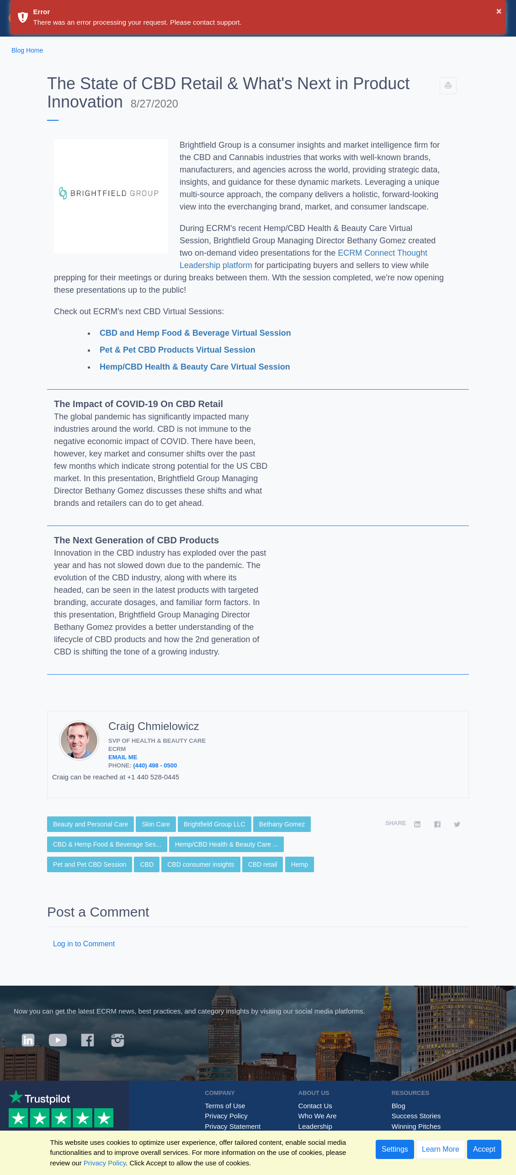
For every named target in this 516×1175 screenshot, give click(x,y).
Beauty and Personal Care (90, 824)
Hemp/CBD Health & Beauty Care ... (226, 844)
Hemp (299, 864)
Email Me (122, 757)
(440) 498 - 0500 (155, 765)
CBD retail (262, 864)
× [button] (499, 11)
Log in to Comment (84, 944)
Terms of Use (225, 1106)
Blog (398, 1106)
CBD (147, 864)
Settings (395, 1149)
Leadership (315, 1126)
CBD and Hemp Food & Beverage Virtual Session (195, 333)
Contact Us (315, 1106)
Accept (484, 1149)
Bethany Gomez (282, 824)
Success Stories (416, 1116)
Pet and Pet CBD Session (89, 864)
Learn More (440, 1149)
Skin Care (156, 824)
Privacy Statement (233, 1126)
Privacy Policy (226, 1116)
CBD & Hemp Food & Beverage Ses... (107, 844)
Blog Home (27, 50)
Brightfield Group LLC (214, 824)
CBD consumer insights (200, 864)
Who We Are (317, 1116)
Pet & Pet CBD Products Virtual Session (177, 349)
